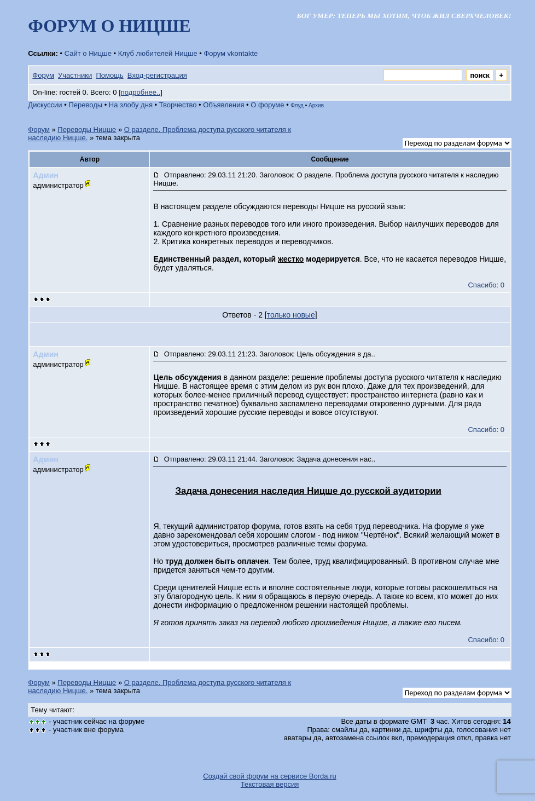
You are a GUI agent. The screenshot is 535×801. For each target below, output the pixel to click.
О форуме (267, 105)
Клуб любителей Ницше (157, 53)
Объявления (223, 105)
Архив (316, 105)
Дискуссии (45, 105)
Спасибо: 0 (486, 285)
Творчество (178, 105)
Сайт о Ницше (88, 53)
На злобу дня (131, 105)
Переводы (85, 105)
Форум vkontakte (230, 53)
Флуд (297, 105)
